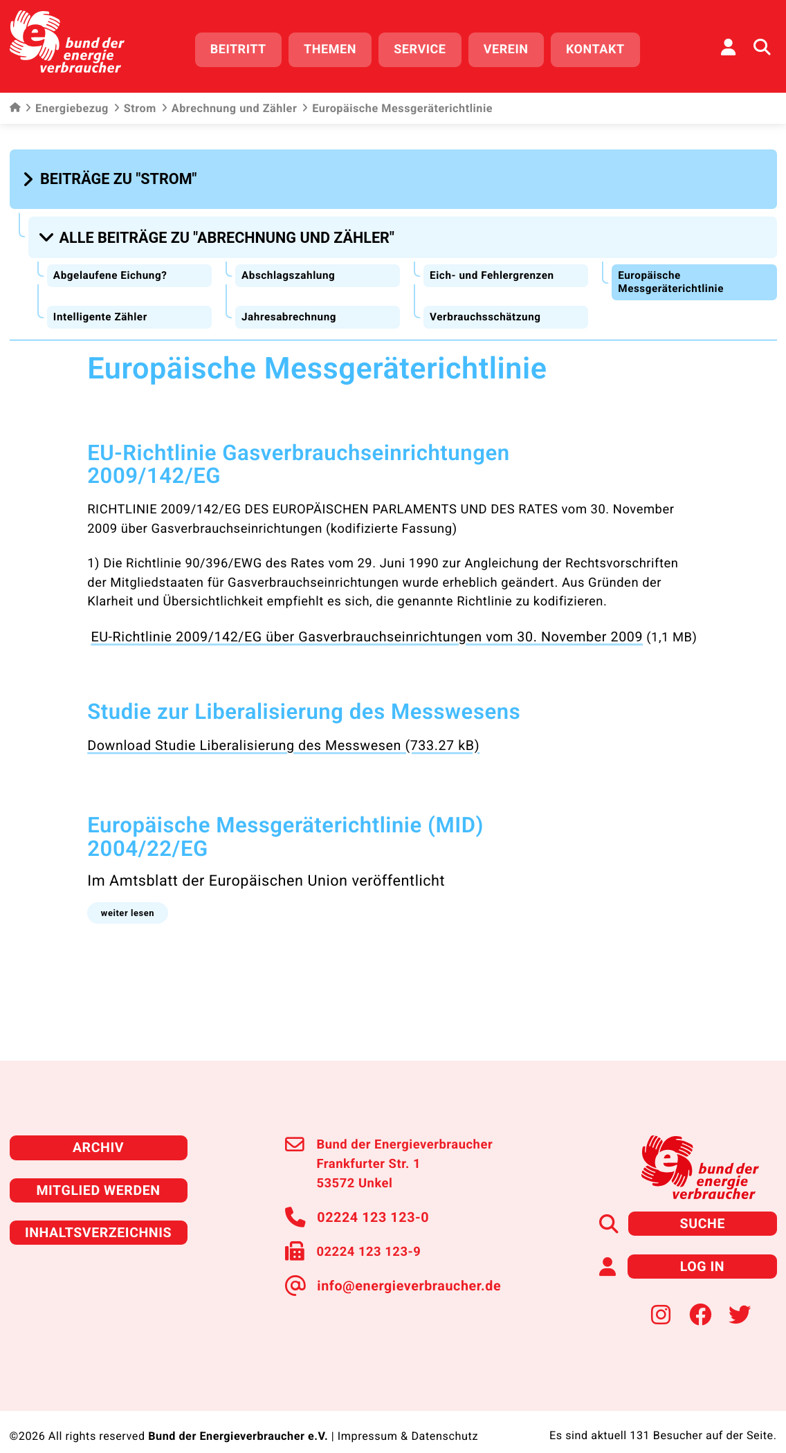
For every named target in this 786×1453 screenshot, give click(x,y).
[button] (111, 174)
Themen (337, 46)
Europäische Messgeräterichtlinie (673, 272)
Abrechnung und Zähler (229, 104)
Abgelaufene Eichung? (112, 265)
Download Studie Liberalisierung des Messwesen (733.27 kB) (270, 733)
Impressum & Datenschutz (407, 1415)
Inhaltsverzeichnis (98, 1214)
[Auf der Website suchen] (761, 45)
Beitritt (246, 46)
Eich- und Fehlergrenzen (494, 265)
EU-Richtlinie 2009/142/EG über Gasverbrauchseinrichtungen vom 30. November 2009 (348, 626)
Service (427, 46)
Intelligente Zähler (102, 306)
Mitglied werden (98, 1173)
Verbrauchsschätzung (487, 306)
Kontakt (603, 46)
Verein (513, 46)
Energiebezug (67, 104)
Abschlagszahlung (290, 265)
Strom (134, 104)
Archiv (98, 1132)
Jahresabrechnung (291, 306)
